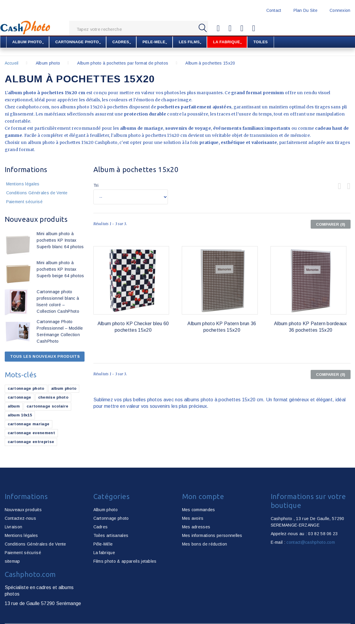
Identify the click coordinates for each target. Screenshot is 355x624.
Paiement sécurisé (24, 201)
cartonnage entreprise (31, 441)
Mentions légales (23, 184)
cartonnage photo (26, 388)
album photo (64, 388)
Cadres (100, 526)
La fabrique (104, 552)
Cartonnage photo (111, 518)
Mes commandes (198, 509)
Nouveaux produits (36, 219)
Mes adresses (196, 526)
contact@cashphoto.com (310, 542)
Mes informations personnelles (212, 535)
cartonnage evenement (31, 433)
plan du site (305, 10)
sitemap (12, 561)
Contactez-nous (20, 518)
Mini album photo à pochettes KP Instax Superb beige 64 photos (60, 269)
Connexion (340, 10)
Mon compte (203, 497)
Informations (26, 170)
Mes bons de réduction (204, 544)
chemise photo (53, 397)
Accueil (12, 63)
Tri (96, 185)
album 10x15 (20, 415)
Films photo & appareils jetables (125, 561)
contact (273, 10)
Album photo (48, 63)
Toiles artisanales (111, 535)
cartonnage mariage (29, 424)
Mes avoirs (193, 518)
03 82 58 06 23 (323, 533)
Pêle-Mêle (103, 544)
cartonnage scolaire (47, 406)
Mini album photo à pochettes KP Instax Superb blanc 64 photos (60, 240)
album (14, 406)
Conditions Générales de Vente (37, 192)
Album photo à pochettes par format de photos (122, 63)
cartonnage (19, 397)
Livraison (13, 526)
